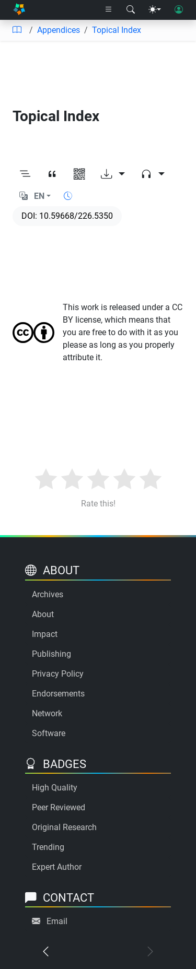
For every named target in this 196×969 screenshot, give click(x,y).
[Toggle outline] (25, 174)
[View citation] (52, 174)
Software (48, 733)
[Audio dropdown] (152, 174)
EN (39, 196)
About (43, 614)
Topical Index (116, 30)
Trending (48, 847)
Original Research (64, 827)
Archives (47, 594)
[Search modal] (131, 10)
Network (47, 713)
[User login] (179, 10)
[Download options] (113, 174)
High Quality (54, 788)
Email (57, 921)
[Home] (19, 10)
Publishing (51, 654)
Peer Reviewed (58, 807)
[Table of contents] (16, 30)
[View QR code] (79, 174)
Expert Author (57, 867)
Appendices (58, 30)
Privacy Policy (58, 674)
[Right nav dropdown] (109, 10)
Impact (44, 634)
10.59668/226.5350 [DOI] (76, 216)
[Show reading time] (68, 196)
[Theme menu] (155, 10)
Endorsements (58, 694)
